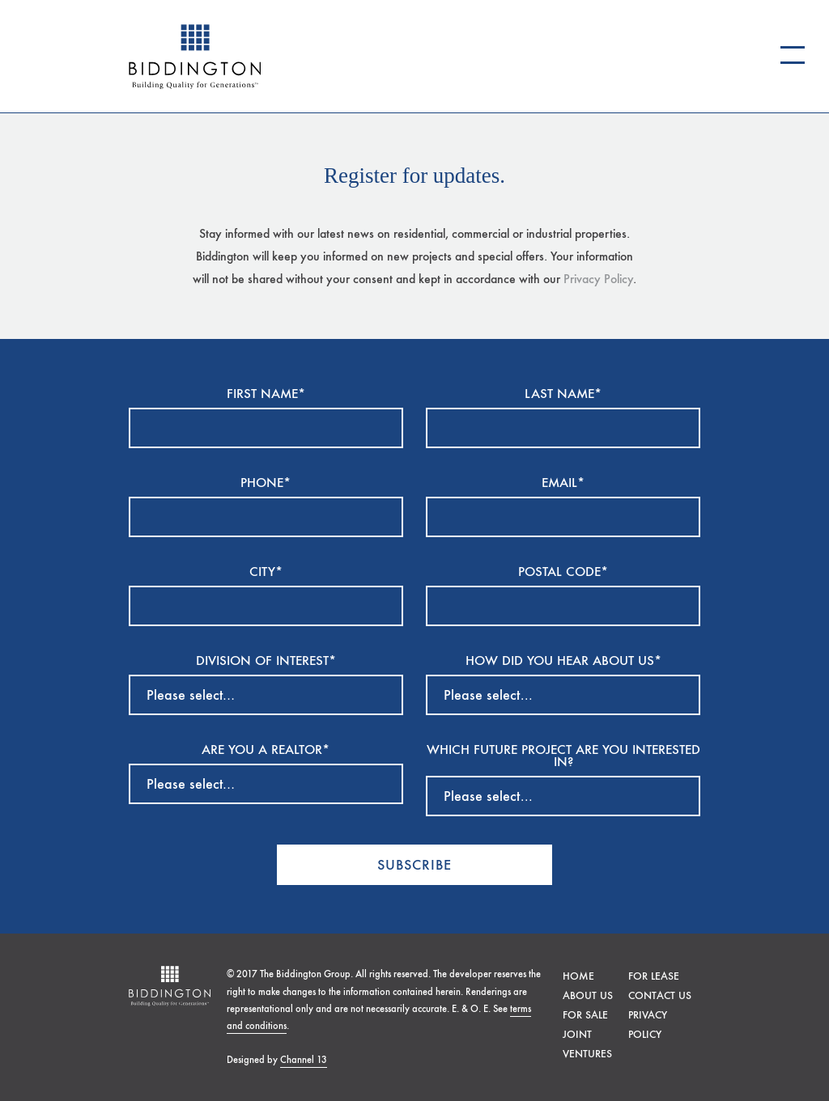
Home (578, 976)
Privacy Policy (598, 278)
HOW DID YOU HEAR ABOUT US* (563, 661)
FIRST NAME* (266, 394)
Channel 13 (303, 1059)
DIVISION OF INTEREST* (266, 661)
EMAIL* (563, 483)
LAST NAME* (563, 394)
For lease (653, 976)
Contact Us (659, 995)
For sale (585, 1015)
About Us (588, 995)
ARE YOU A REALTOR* (265, 750)
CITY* (266, 572)
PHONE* (265, 483)
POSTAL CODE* (563, 572)
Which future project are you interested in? (563, 756)
